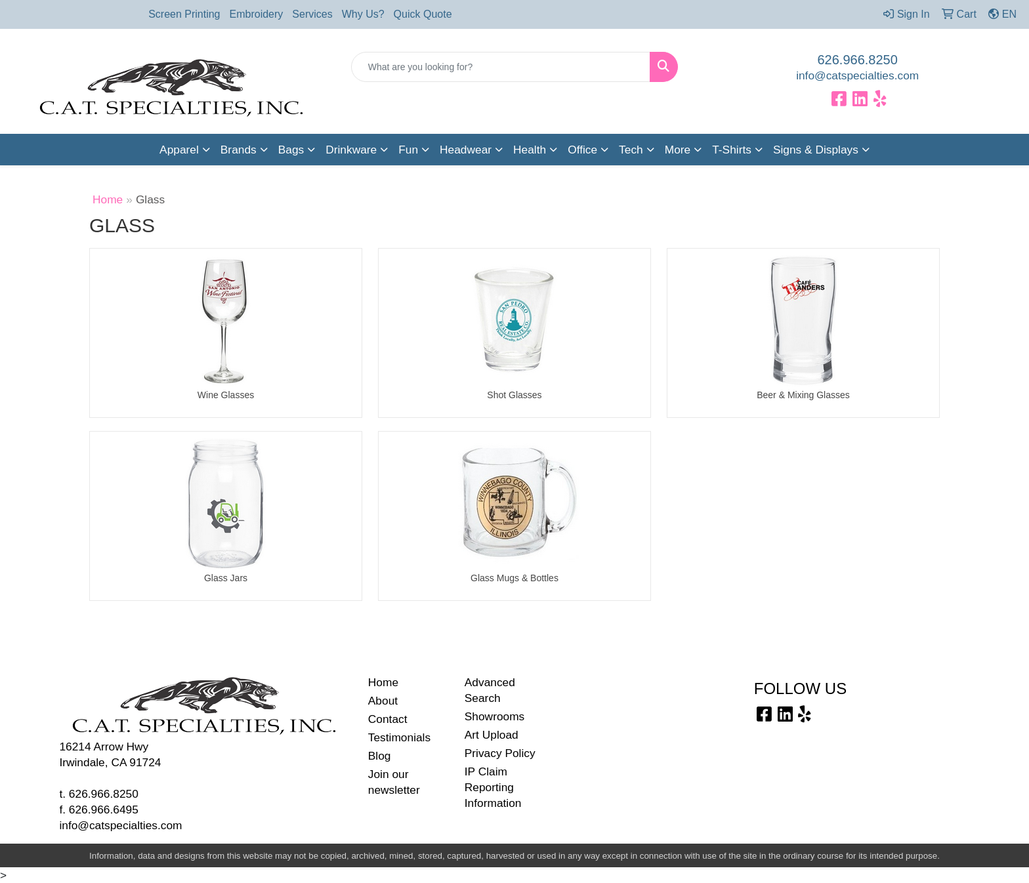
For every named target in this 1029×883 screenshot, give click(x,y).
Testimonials (399, 737)
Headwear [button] (466, 149)
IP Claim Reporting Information (493, 787)
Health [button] (529, 149)
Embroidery (257, 14)
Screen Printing (184, 14)
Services (312, 14)
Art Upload (491, 734)
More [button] (677, 149)
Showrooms (495, 716)
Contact (388, 719)
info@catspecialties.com (857, 75)
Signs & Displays (815, 149)
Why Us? (363, 14)
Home (108, 199)
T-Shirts (731, 149)
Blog (379, 755)
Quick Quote (423, 14)
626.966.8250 (858, 59)
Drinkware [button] (351, 149)
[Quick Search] (501, 67)
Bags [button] (291, 149)
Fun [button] (408, 149)
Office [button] (582, 149)
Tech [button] (631, 149)
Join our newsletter (394, 782)
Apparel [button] (179, 149)
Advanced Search (490, 690)
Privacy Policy (500, 753)
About (383, 700)
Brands (238, 149)
